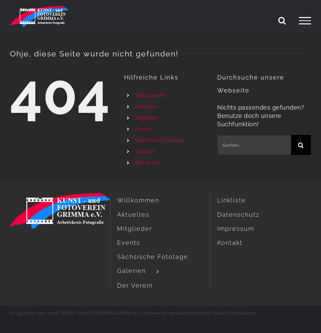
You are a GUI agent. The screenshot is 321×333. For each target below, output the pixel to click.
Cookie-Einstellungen (235, 313)
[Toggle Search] (282, 20)
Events (143, 129)
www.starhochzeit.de (190, 313)
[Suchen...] (254, 145)
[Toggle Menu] (305, 20)
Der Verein (147, 162)
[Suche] (301, 145)
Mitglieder (147, 118)
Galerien (145, 151)
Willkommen (150, 95)
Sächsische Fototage (160, 140)
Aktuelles (146, 106)
